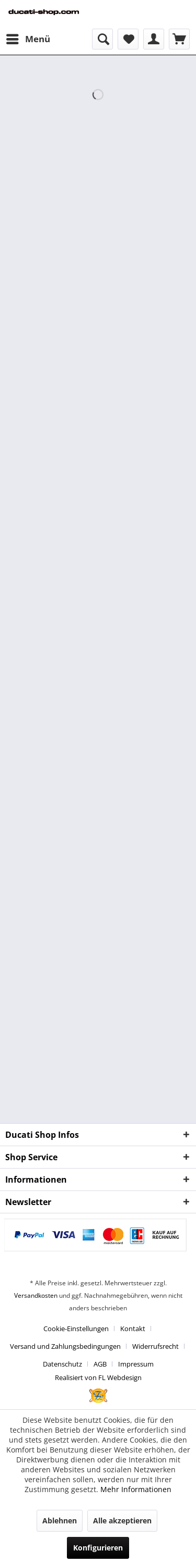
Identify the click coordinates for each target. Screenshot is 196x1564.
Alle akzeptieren (122, 1520)
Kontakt (132, 1328)
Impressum (136, 1364)
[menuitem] (27, 39)
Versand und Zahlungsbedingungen (65, 1346)
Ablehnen (59, 1520)
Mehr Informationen (135, 1489)
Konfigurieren (98, 1548)
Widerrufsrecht (155, 1346)
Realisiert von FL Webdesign (98, 1377)
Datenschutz (62, 1364)
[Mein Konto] (153, 39)
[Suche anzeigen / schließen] (102, 39)
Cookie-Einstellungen (76, 1328)
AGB (100, 1364)
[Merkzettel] (128, 39)
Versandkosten (35, 1295)
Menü (28, 38)
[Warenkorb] (179, 39)
